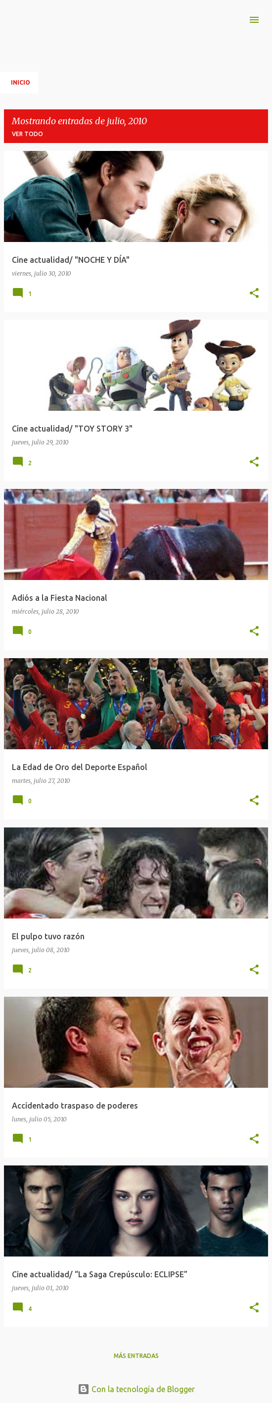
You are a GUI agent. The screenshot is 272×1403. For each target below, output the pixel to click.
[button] (254, 293)
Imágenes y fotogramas (80, 16)
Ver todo (27, 134)
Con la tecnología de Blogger (136, 1389)
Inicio (20, 82)
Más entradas (136, 1356)
